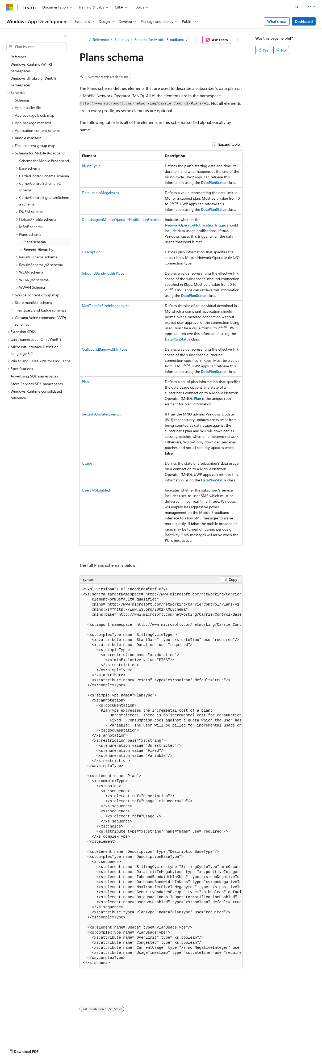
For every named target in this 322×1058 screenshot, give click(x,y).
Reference (101, 39)
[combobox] (36, 47)
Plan (85, 381)
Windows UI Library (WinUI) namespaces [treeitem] (33, 81)
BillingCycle (91, 165)
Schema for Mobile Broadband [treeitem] (44, 160)
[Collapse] (65, 35)
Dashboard (304, 21)
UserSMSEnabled (96, 490)
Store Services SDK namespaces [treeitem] (37, 383)
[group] (161, 776)
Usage (87, 463)
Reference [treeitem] (19, 56)
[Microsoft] (9, 7)
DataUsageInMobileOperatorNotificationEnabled (121, 219)
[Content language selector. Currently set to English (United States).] (30, 1050)
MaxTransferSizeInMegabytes (105, 305)
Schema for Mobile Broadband (159, 39)
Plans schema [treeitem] (34, 241)
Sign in (310, 6)
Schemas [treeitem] (22, 100)
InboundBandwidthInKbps (103, 273)
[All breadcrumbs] (84, 40)
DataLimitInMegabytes (100, 192)
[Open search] (297, 7)
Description (91, 251)
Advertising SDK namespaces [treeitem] (34, 376)
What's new (277, 21)
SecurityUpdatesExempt (101, 414)
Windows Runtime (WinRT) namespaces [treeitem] (32, 67)
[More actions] (237, 40)
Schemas (121, 39)
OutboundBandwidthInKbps (104, 349)
